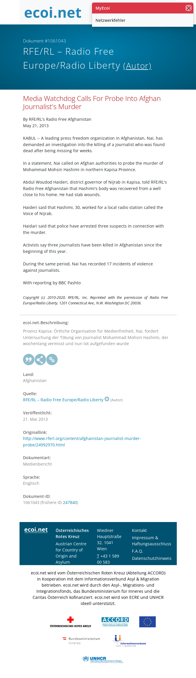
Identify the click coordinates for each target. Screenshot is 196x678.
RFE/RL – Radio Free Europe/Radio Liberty (66, 399)
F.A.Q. (137, 551)
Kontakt (139, 530)
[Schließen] (189, 8)
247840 (70, 502)
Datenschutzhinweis (152, 558)
